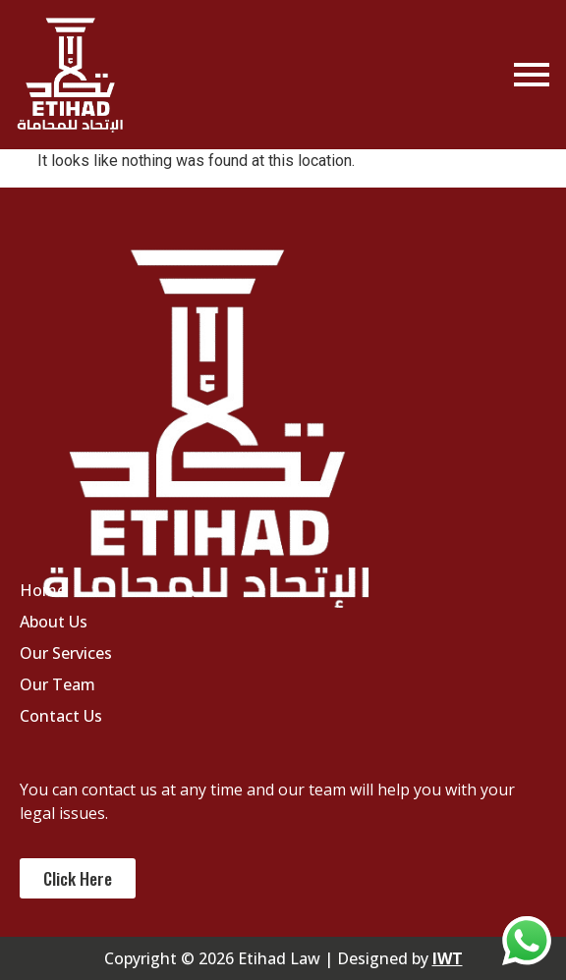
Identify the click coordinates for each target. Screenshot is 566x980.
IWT (447, 958)
